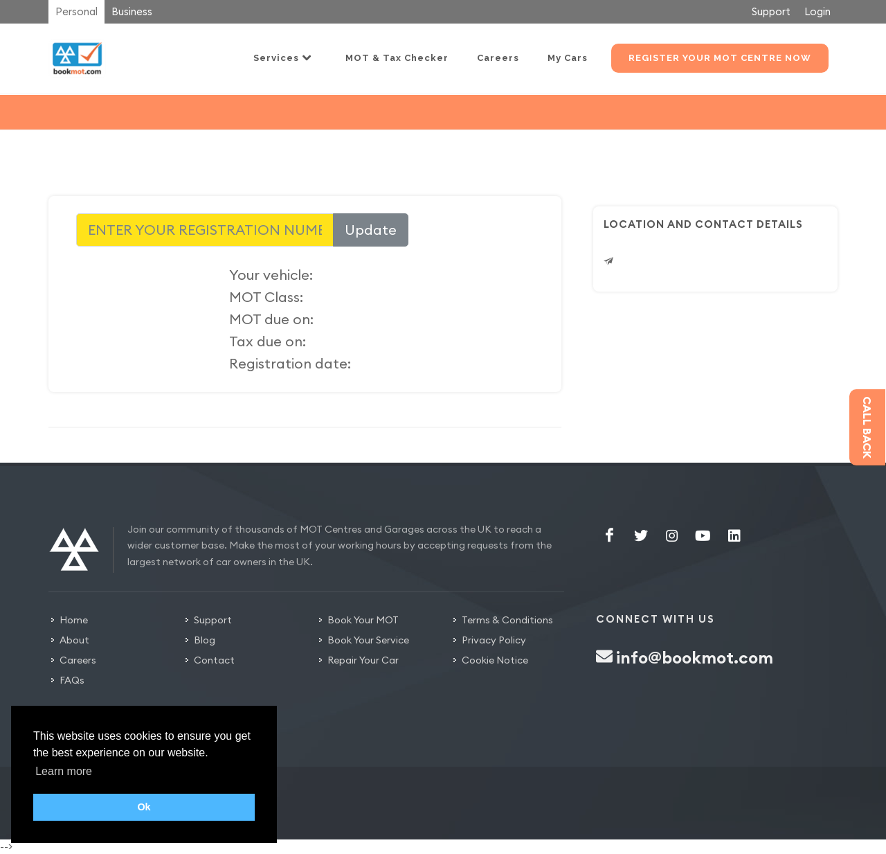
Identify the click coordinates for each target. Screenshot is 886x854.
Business (131, 11)
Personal (76, 11)
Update (371, 229)
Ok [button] (143, 806)
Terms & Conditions (507, 620)
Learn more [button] (63, 771)
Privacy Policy (494, 640)
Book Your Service (368, 640)
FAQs (72, 680)
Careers (78, 660)
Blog (204, 640)
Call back (867, 427)
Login (817, 11)
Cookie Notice (495, 660)
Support (771, 11)
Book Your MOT (363, 620)
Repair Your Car (363, 660)
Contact (214, 660)
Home (74, 620)
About (74, 640)
